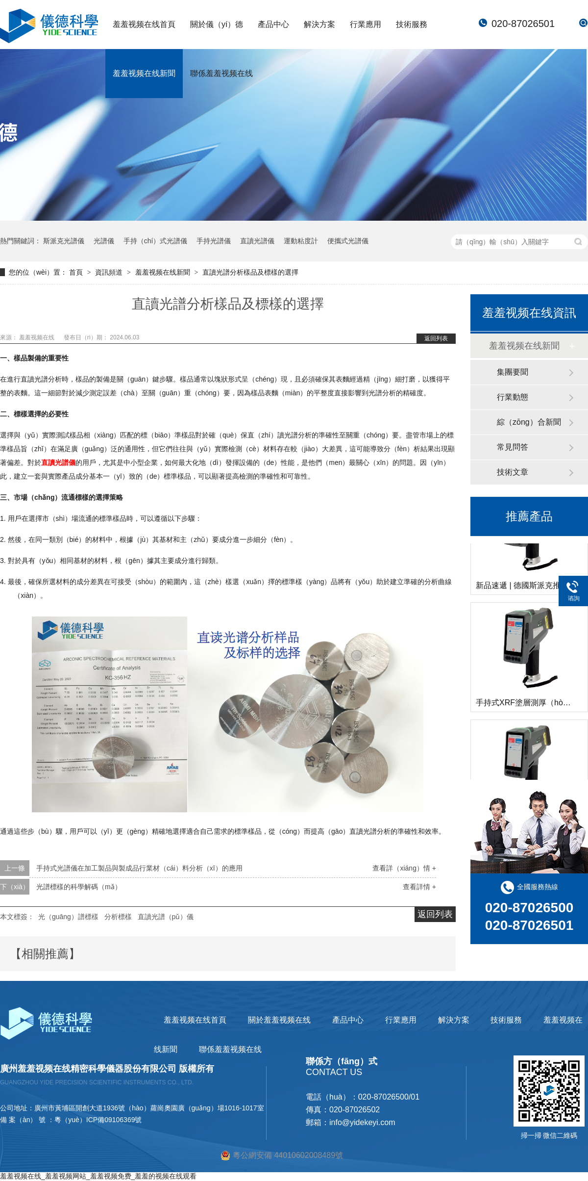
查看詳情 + (419, 887)
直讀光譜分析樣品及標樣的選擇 (250, 272)
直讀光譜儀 (257, 241)
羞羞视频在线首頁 (144, 24)
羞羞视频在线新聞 (144, 73)
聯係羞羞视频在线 (221, 73)
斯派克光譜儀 (63, 241)
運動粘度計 (301, 241)
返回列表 (436, 338)
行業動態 (512, 397)
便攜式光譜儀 (347, 241)
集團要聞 (512, 372)
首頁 (77, 272)
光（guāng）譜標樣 (68, 917)
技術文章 (512, 472)
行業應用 (365, 24)
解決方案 (319, 24)
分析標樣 (118, 917)
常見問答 (512, 447)
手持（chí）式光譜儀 (155, 241)
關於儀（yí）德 (216, 24)
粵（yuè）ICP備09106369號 (98, 1120)
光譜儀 (104, 241)
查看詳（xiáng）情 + (404, 868)
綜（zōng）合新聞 (529, 422)
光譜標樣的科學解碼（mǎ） (79, 887)
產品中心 (273, 24)
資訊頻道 (109, 272)
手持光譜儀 (213, 241)
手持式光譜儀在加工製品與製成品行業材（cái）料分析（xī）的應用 (139, 868)
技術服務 (411, 24)
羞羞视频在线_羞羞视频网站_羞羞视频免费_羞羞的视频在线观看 (98, 1176)
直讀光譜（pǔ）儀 (166, 917)
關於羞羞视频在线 (279, 1020)
